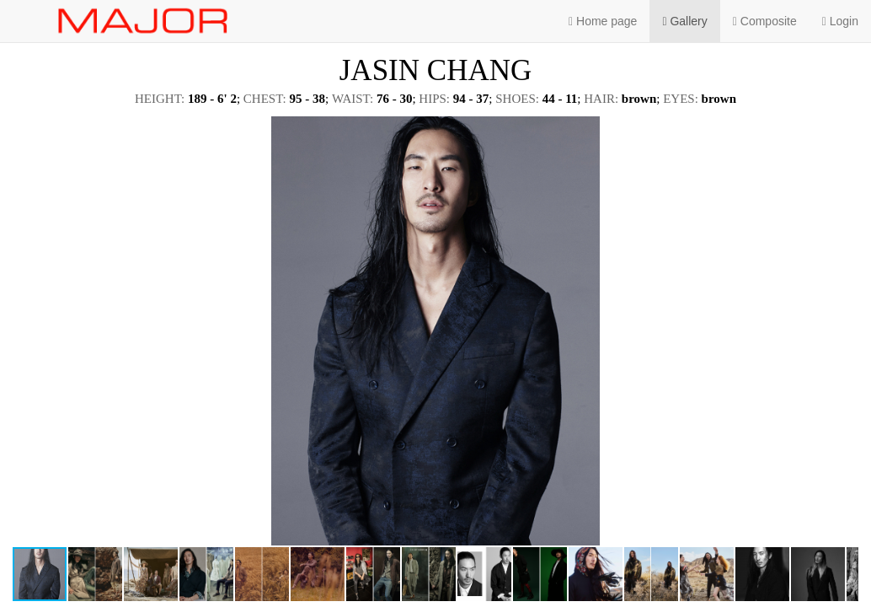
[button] (843, 131)
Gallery (684, 21)
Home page (603, 21)
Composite (765, 21)
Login (840, 21)
